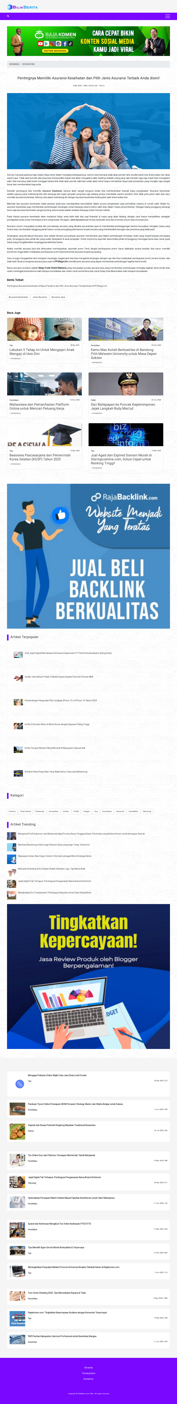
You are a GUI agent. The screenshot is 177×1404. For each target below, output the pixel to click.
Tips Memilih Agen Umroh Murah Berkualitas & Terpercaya (56, 1247)
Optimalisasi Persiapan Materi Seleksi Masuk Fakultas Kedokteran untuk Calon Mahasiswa (71, 1198)
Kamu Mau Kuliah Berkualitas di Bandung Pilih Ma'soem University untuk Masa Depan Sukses (124, 354)
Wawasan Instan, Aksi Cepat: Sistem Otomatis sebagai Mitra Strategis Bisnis (54, 856)
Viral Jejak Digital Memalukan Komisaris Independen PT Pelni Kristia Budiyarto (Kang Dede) (68, 653)
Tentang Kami (88, 1373)
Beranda (88, 1367)
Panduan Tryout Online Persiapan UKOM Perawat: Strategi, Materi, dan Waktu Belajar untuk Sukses (75, 1104)
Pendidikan (95, 345)
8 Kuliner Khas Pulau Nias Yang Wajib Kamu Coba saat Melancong (56, 771)
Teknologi (147, 811)
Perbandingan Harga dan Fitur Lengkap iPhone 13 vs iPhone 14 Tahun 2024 (61, 700)
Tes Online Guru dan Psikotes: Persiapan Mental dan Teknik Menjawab (61, 1155)
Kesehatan (107, 811)
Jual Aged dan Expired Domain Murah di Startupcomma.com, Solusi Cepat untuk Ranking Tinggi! (121, 459)
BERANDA (14, 64)
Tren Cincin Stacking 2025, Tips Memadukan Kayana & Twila (57, 1293)
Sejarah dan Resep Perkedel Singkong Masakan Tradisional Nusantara (61, 1125)
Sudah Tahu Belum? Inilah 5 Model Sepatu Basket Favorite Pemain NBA (59, 677)
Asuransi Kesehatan (18, 297)
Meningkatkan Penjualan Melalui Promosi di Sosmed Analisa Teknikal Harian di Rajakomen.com (73, 1267)
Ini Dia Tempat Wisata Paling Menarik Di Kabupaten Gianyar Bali (55, 748)
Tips (11, 345)
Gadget (86, 811)
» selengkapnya (15, 358)
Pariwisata (39, 811)
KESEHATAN (29, 64)
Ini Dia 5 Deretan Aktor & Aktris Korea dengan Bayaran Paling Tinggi (57, 724)
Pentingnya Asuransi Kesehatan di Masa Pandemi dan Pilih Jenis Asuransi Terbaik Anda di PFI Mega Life (57, 286)
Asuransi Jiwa (58, 297)
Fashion (12, 811)
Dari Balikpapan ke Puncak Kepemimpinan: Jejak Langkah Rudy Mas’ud (123, 406)
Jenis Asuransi (40, 297)
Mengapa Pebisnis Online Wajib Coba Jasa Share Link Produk (57, 1075)
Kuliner (66, 811)
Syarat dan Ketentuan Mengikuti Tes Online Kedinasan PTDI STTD (59, 1224)
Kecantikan (53, 811)
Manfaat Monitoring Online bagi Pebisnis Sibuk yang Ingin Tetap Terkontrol (53, 845)
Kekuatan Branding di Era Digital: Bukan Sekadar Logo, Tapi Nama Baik (51, 869)
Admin (102, 86)
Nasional (120, 811)
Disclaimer (89, 1379)
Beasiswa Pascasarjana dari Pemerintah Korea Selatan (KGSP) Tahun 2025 (40, 457)
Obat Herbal (25, 811)
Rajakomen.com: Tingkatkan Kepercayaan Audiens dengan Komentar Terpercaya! (67, 1312)
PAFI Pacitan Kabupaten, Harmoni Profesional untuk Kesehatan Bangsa (62, 1336)
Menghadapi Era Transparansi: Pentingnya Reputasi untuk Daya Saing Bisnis (54, 892)
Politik (93, 400)
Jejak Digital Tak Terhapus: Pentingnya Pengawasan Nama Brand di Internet (54, 881)
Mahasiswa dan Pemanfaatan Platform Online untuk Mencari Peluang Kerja (39, 406)
